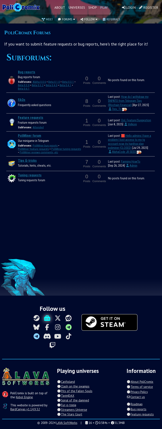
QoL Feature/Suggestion (136, 120)
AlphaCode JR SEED (125, 152)
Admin (131, 165)
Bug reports (26, 72)
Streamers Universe (72, 410)
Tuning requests (30, 175)
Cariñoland (66, 382)
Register (148, 7)
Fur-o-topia (66, 405)
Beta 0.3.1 (68, 81)
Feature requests (30, 118)
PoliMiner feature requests (33, 149)
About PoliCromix (140, 382)
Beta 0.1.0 (54, 81)
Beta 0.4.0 (51, 85)
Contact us (136, 397)
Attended (38, 127)
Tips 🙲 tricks (27, 161)
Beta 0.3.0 (24, 85)
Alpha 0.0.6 (39, 81)
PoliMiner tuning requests (66, 149)
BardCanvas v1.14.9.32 (25, 409)
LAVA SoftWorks (66, 423)
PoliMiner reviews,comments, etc (39, 152)
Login (129, 7)
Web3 (47, 19)
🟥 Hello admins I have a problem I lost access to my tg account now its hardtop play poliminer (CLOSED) (129, 142)
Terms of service (140, 387)
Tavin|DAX (65, 396)
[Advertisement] (81, 223)
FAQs (21, 100)
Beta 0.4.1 (65, 85)
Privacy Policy (137, 392)
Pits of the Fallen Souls (74, 391)
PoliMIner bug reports (45, 145)
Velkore (130, 124)
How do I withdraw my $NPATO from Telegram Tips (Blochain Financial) (128, 101)
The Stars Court (69, 414)
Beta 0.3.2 (37, 85)
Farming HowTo (130, 161)
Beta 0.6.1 (24, 88)
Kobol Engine (24, 397)
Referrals (111, 19)
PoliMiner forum (29, 136)
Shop (92, 7)
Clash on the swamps (73, 386)
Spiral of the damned (73, 400)
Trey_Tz (117, 109)
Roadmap (134, 404)
